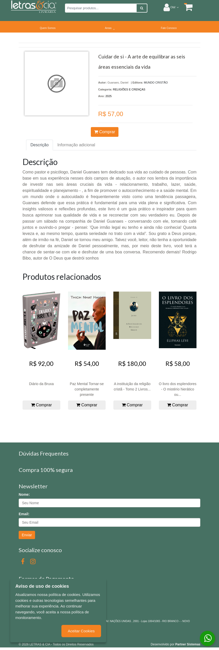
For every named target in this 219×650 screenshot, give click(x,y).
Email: (24, 514)
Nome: (24, 494)
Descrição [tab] (39, 145)
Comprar (104, 132)
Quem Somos (48, 28)
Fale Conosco (169, 28)
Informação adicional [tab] (76, 145)
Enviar (27, 535)
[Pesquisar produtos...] (101, 8)
